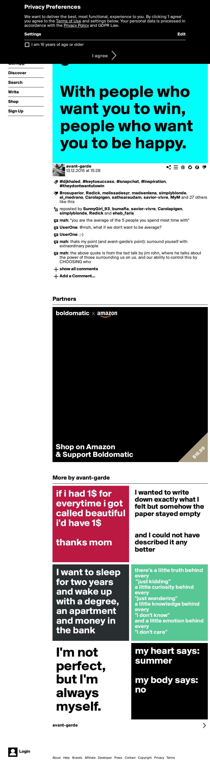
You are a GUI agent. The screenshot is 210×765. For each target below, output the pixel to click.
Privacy (159, 758)
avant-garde (78, 166)
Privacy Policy (76, 25)
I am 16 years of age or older (57, 45)
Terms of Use (68, 21)
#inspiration (153, 182)
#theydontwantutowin (82, 186)
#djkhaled (70, 182)
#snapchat (127, 182)
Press (118, 758)
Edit (181, 34)
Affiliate (90, 758)
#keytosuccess (98, 182)
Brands (77, 758)
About (56, 758)
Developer (105, 758)
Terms (171, 758)
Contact (130, 758)
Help (66, 758)
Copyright (145, 758)
